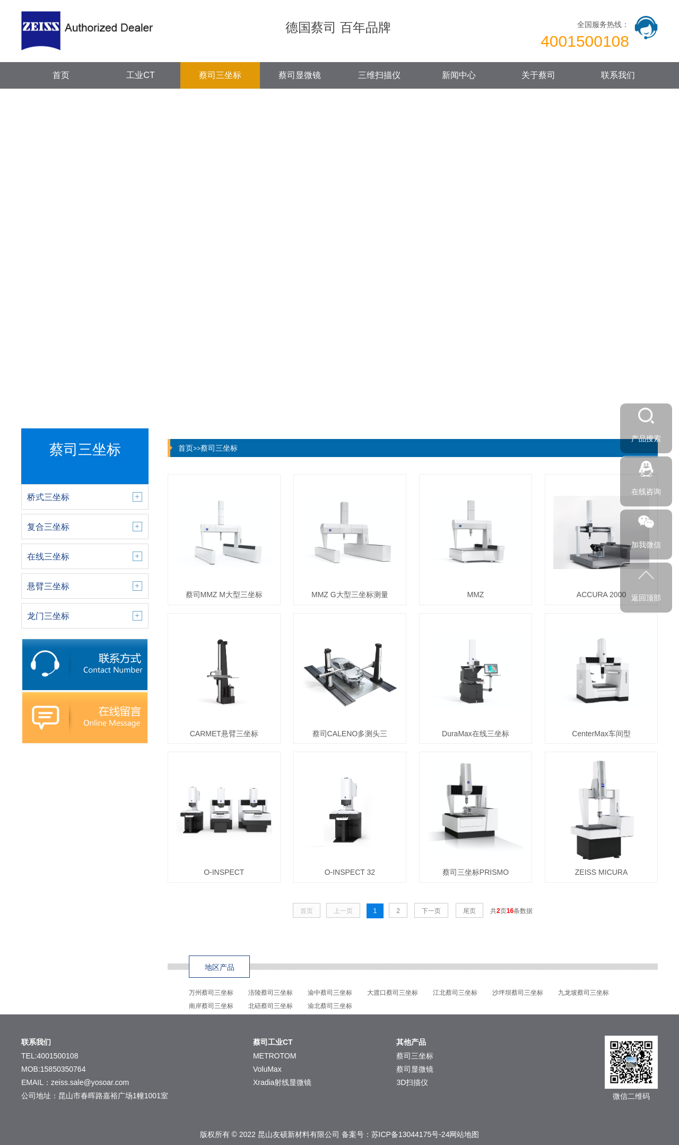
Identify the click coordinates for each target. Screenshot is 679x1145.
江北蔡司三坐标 (455, 992)
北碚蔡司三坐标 (270, 1006)
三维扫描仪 (379, 75)
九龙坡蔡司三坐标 (583, 992)
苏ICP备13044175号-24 (410, 1134)
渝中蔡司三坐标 (330, 992)
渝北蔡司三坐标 (330, 1006)
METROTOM (274, 1056)
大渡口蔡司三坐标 (392, 992)
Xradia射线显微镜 (282, 1082)
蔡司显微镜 (299, 75)
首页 (61, 75)
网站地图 (464, 1134)
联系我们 (618, 75)
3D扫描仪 (412, 1082)
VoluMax (267, 1069)
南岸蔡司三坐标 (211, 1006)
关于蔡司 (538, 75)
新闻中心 (459, 75)
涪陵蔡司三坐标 (270, 992)
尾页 (469, 911)
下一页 (431, 911)
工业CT (140, 75)
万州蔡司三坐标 (211, 992)
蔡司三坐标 (220, 75)
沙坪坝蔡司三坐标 (517, 992)
